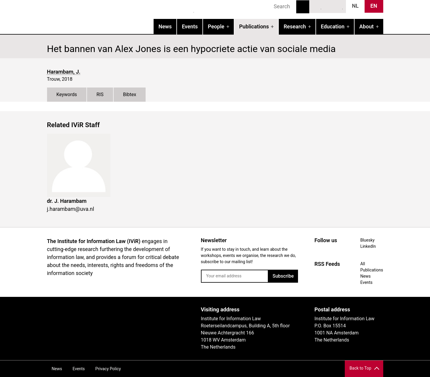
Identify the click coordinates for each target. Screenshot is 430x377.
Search (302, 6)
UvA (115, 311)
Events (190, 26)
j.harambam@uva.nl (70, 209)
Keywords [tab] (67, 94)
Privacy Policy (108, 368)
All (362, 263)
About (366, 26)
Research (295, 26)
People (216, 26)
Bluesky (317, 6)
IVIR (123, 17)
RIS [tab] (100, 94)
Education (332, 26)
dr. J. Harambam (67, 201)
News (165, 26)
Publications (254, 26)
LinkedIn (327, 6)
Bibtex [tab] (129, 94)
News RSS (338, 6)
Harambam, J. (63, 72)
